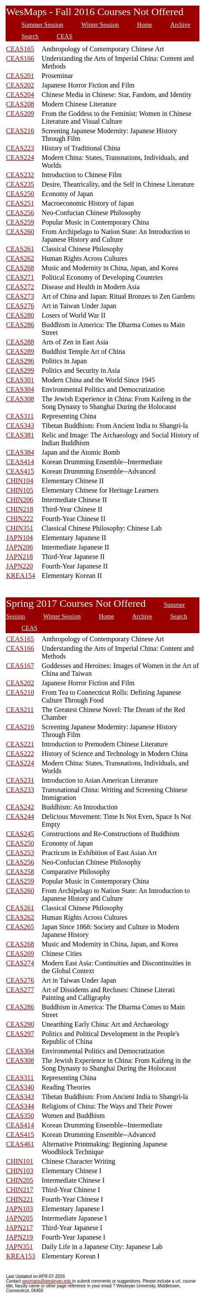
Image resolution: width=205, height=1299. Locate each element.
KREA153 (20, 1256)
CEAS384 (20, 452)
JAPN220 (19, 566)
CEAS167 (20, 665)
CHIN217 (19, 1189)
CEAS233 (20, 789)
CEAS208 (20, 104)
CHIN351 (19, 528)
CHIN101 (19, 1161)
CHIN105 (19, 490)
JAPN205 (19, 1218)
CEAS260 (20, 231)
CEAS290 (20, 1024)
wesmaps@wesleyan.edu (47, 1281)
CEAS (65, 36)
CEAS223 (20, 148)
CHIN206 (19, 499)
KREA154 (20, 575)
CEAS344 (20, 1106)
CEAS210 (20, 692)
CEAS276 (20, 305)
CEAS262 (20, 258)
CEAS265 (20, 927)
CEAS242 (20, 807)
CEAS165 (20, 49)
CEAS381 (20, 435)
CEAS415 (20, 471)
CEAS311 (20, 416)
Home (144, 24)
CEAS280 (20, 315)
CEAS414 (20, 461)
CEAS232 (20, 174)
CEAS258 (20, 871)
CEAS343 (20, 425)
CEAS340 (20, 1087)
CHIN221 (19, 1199)
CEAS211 (20, 709)
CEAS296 (20, 361)
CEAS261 (20, 249)
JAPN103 (19, 1208)
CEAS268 (20, 268)
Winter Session (100, 24)
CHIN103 (19, 1170)
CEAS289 (20, 351)
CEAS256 (20, 212)
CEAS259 (20, 222)
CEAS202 (20, 85)
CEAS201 (20, 75)
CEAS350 (20, 1115)
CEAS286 (20, 324)
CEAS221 (20, 744)
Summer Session (42, 24)
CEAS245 (20, 833)
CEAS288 (20, 342)
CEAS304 (20, 389)
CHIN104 (19, 480)
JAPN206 (19, 547)
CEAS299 (20, 370)
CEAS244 (20, 816)
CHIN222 (19, 518)
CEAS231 (20, 780)
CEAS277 (20, 989)
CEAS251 (20, 203)
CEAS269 (20, 953)
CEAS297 (20, 1033)
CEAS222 (20, 753)
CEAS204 (20, 94)
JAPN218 (19, 556)
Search (30, 36)
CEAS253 (20, 852)
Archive (180, 24)
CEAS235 (20, 184)
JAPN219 (19, 1237)
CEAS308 (20, 399)
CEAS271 (20, 277)
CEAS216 (20, 130)
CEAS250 (20, 193)
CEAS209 (20, 113)
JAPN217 (19, 1227)
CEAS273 (20, 296)
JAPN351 (19, 1246)
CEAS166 (20, 58)
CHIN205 (19, 1180)
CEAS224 (20, 157)
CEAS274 (20, 963)
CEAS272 (20, 286)
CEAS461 (20, 1144)
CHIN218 (19, 509)
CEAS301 (20, 380)
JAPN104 (19, 537)
